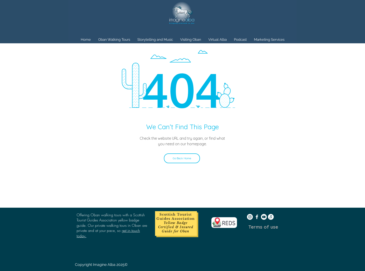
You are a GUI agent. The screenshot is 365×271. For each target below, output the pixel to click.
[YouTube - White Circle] (264, 217)
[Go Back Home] (182, 158)
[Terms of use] (263, 227)
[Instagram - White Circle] (250, 217)
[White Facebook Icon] (257, 217)
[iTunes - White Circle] (271, 217)
